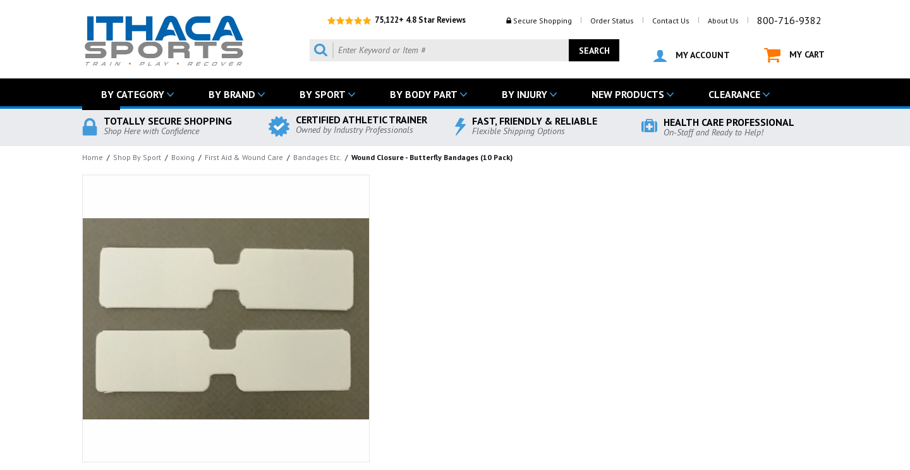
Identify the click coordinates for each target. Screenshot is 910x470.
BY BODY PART (424, 94)
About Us (723, 20)
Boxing (183, 157)
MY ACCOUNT (691, 55)
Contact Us (670, 20)
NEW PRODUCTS (628, 94)
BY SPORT (323, 94)
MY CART (794, 55)
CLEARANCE (734, 94)
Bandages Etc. (317, 157)
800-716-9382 (789, 20)
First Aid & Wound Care (244, 157)
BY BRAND (232, 94)
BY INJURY (524, 94)
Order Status (612, 20)
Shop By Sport (137, 157)
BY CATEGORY (132, 94)
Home (92, 157)
